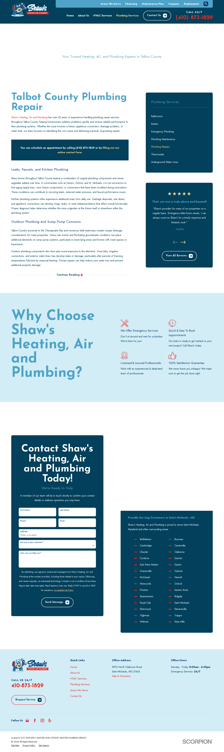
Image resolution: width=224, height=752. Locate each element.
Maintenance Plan (153, 4)
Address (20, 515)
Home (73, 634)
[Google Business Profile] (27, 687)
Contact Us (157, 16)
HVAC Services (78, 645)
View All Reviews (179, 256)
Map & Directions (121, 643)
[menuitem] (179, 116)
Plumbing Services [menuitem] (127, 15)
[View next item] (183, 242)
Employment (191, 4)
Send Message (53, 586)
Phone (19, 504)
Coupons (173, 4)
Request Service (28, 667)
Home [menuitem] (70, 15)
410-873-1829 (27, 652)
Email (58, 504)
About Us (75, 639)
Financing (131, 4)
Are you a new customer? (28, 525)
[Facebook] (35, 687)
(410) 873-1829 (194, 18)
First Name (21, 493)
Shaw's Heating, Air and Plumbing (29, 117)
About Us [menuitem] (83, 15)
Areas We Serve (111, 4)
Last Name (60, 493)
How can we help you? (26, 536)
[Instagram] (42, 687)
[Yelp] (49, 687)
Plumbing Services (80, 651)
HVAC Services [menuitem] (102, 15)
